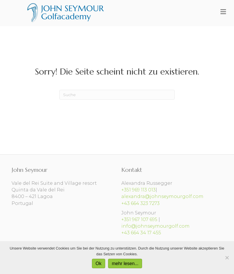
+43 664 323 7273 (140, 203)
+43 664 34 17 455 (141, 232)
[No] (227, 257)
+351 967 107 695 (139, 219)
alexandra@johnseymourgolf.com (162, 196)
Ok (98, 263)
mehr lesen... (125, 263)
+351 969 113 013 (138, 190)
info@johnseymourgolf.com (155, 226)
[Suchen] (117, 95)
